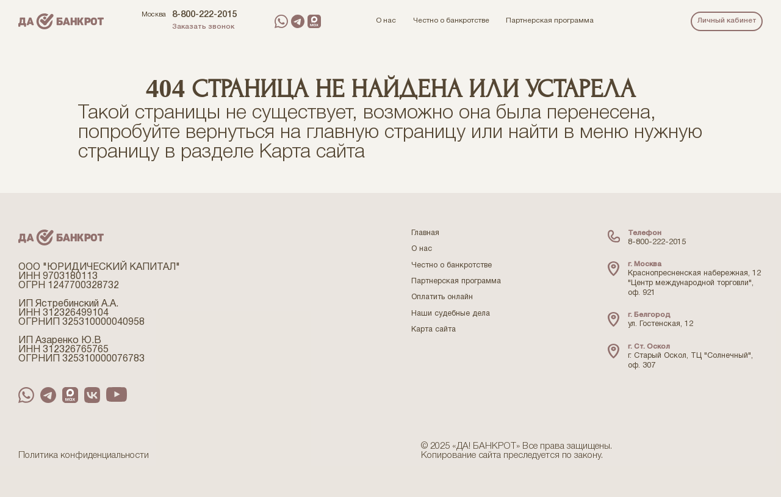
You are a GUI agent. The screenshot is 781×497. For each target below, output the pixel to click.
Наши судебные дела (450, 313)
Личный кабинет (727, 21)
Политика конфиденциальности (83, 455)
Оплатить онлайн (442, 297)
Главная (425, 233)
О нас (421, 249)
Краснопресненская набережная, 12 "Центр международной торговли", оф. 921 (694, 283)
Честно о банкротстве (451, 265)
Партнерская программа (456, 281)
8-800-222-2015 (204, 14)
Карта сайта (312, 152)
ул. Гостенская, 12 (660, 324)
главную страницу (386, 133)
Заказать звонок (203, 27)
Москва (154, 15)
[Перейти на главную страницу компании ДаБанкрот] (61, 21)
